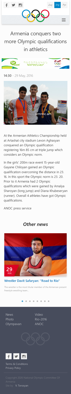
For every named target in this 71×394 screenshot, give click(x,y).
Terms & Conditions (17, 364)
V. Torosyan (21, 385)
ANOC (39, 324)
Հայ (50, 4)
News (9, 314)
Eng (57, 4)
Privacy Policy (13, 368)
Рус (64, 4)
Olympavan (13, 324)
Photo (10, 319)
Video (39, 314)
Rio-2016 (41, 319)
